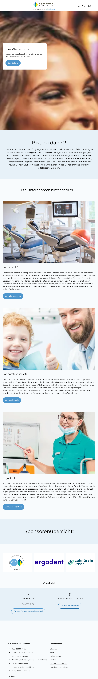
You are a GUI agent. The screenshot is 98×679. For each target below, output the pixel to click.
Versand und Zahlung (58, 663)
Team (52, 653)
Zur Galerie (13, 63)
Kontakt (53, 660)
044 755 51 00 (28, 604)
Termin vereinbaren (70, 606)
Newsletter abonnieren (59, 667)
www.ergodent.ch (13, 507)
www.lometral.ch (13, 296)
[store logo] (44, 4)
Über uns (53, 649)
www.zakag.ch (12, 400)
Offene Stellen (55, 656)
